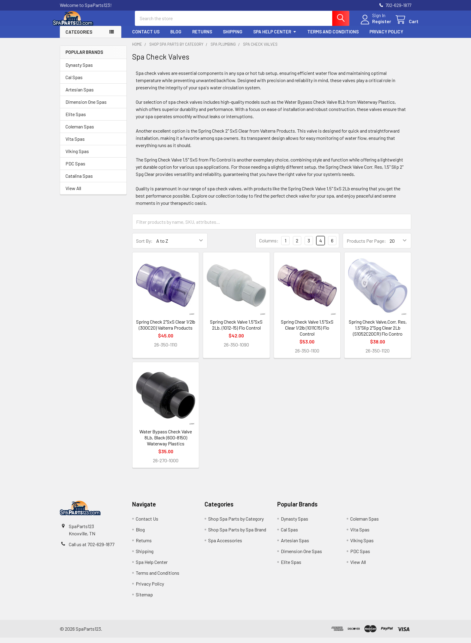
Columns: (268, 246)
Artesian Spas (79, 95)
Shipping (232, 37)
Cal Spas (74, 82)
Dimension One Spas (86, 107)
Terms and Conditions (333, 37)
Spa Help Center (274, 37)
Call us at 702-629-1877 (91, 549)
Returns (202, 37)
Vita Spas (75, 144)
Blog (175, 37)
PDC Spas (75, 169)
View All (73, 193)
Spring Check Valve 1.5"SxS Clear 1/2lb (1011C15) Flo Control (307, 333)
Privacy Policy (386, 37)
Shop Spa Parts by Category (236, 524)
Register (374, 25)
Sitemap (144, 600)
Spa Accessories (225, 546)
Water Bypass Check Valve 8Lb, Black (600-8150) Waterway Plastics (165, 443)
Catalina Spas (79, 181)
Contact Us (146, 37)
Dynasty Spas (79, 70)
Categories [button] (78, 37)
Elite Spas (75, 119)
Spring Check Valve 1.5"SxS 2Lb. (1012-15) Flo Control (236, 330)
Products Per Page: (366, 246)
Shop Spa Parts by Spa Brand (237, 535)
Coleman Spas (79, 132)
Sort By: (144, 246)
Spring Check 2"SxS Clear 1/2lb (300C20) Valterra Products (165, 330)
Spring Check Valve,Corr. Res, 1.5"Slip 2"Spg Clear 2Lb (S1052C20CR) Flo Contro (378, 333)
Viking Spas (77, 156)
